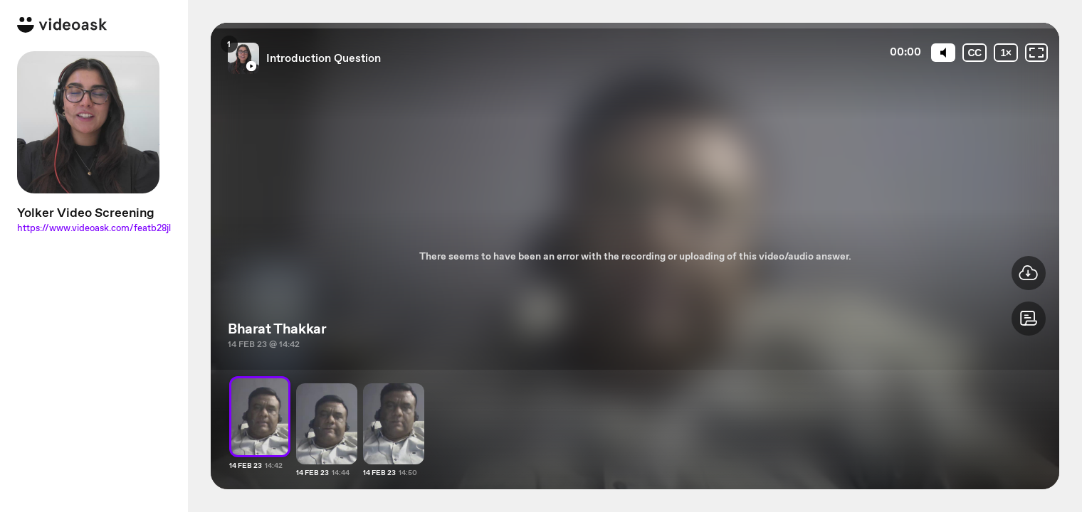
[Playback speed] (1006, 52)
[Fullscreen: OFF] (1036, 52)
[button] (1029, 319)
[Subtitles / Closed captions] (974, 52)
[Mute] (943, 52)
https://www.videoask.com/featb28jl (94, 228)
